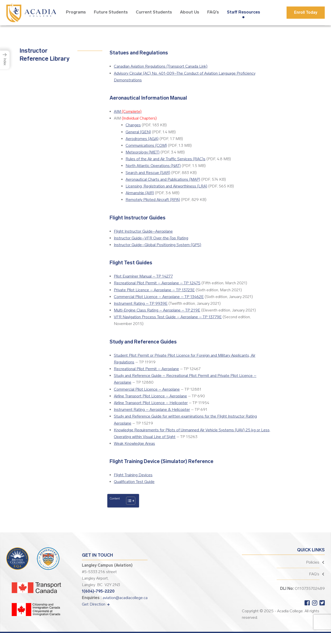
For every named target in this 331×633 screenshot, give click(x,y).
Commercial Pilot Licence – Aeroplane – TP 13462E (159, 296)
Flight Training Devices (133, 475)
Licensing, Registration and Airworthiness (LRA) (166, 186)
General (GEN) (138, 132)
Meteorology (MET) (143, 152)
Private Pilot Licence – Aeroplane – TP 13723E (154, 290)
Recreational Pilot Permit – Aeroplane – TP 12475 (157, 283)
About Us (189, 11)
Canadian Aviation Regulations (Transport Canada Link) (160, 66)
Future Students (111, 11)
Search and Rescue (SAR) (148, 172)
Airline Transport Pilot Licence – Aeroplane (150, 396)
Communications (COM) (146, 145)
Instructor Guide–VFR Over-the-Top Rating (151, 238)
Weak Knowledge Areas (134, 443)
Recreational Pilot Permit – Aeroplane (146, 368)
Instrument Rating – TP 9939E (140, 303)
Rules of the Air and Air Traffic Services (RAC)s (165, 159)
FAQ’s (213, 11)
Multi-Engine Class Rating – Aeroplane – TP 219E (157, 310)
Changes (133, 125)
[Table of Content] (130, 501)
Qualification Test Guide (134, 481)
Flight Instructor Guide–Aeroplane (143, 231)
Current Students (154, 11)
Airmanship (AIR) (140, 192)
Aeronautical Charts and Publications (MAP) (163, 179)
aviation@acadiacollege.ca (125, 597)
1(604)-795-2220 (98, 591)
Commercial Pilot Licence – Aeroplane (147, 389)
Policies (312, 562)
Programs (76, 11)
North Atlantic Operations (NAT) (153, 165)
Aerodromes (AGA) (142, 138)
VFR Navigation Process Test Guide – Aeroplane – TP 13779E (168, 317)
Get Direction (96, 604)
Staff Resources (243, 11)
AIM (128, 111)
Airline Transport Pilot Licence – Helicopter (151, 402)
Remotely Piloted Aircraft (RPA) (153, 199)
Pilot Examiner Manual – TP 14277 (143, 276)
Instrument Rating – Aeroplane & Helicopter (152, 409)
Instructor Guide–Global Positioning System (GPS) (157, 244)
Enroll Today (305, 12)
